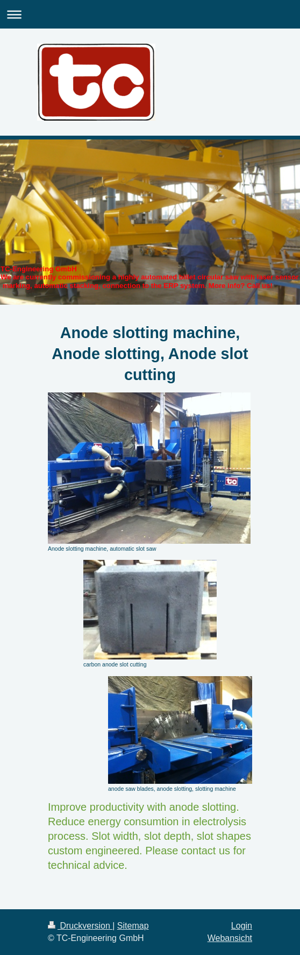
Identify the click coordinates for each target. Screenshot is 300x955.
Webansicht (230, 938)
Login (241, 925)
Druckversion (80, 925)
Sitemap (133, 925)
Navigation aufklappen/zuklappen (150, 14)
